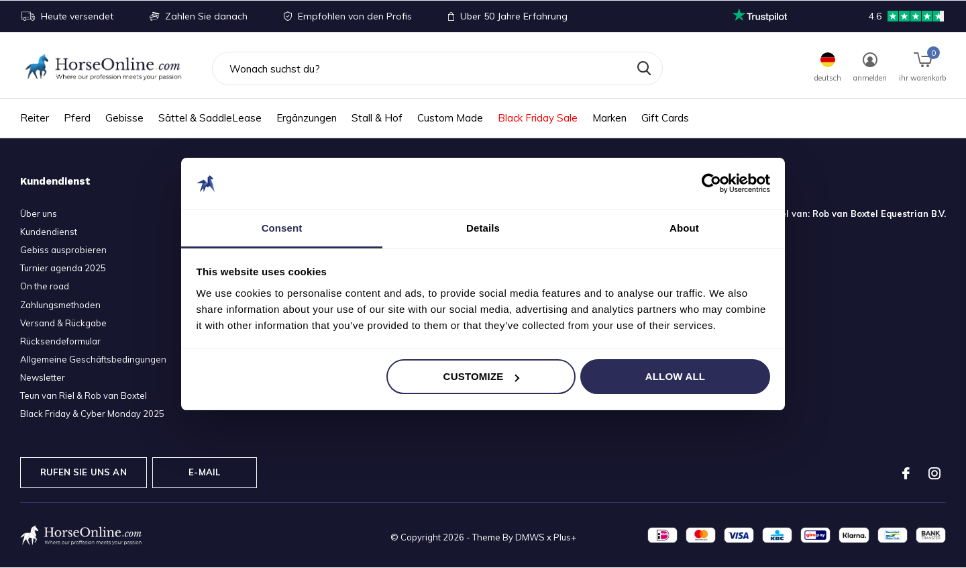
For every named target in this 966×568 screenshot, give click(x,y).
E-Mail (204, 472)
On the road (44, 286)
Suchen (644, 68)
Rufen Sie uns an (83, 472)
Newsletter (42, 377)
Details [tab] (483, 228)
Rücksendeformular (60, 341)
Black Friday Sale (538, 117)
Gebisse (124, 117)
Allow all (675, 376)
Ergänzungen (306, 117)
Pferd (77, 117)
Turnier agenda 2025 (63, 268)
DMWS (530, 537)
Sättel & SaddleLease (210, 117)
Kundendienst (48, 231)
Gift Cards (665, 117)
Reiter (34, 117)
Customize (481, 376)
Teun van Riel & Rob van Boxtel (83, 395)
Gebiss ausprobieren (63, 249)
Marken (609, 117)
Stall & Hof (377, 117)
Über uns (38, 213)
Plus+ (564, 537)
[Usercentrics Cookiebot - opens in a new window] (711, 183)
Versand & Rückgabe (63, 323)
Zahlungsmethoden (60, 304)
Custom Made (450, 117)
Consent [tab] (282, 228)
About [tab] (684, 228)
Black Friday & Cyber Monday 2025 (92, 413)
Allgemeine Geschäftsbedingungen (93, 359)
